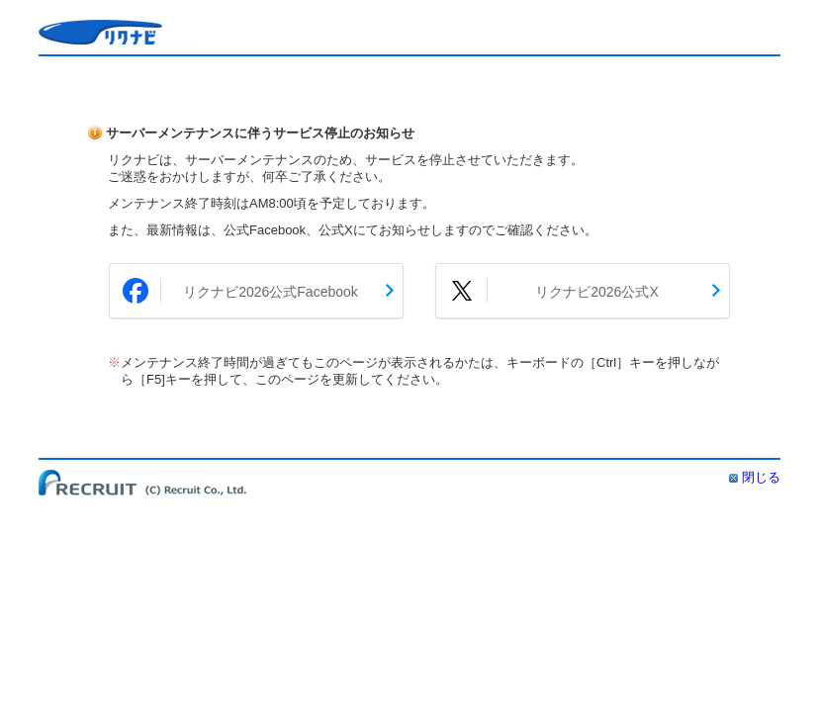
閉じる (761, 477)
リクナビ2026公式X (596, 292)
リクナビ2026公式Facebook (270, 292)
